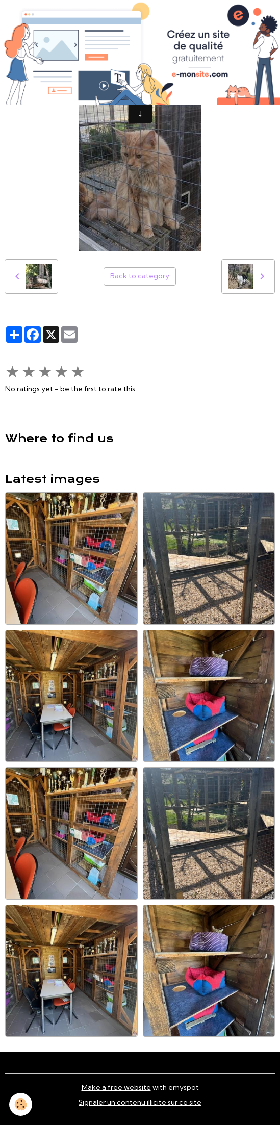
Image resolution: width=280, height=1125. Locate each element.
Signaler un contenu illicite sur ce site (140, 1102)
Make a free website (116, 1087)
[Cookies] (20, 1104)
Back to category (139, 275)
